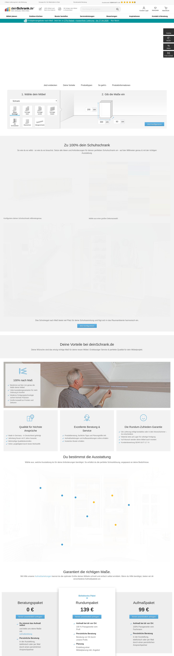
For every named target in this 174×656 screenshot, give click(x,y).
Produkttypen (86, 85)
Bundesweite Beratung (80, 2)
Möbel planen (11, 16)
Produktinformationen (121, 85)
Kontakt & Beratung (160, 16)
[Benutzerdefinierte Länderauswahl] (165, 2)
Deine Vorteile (69, 85)
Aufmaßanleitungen (43, 576)
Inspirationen (134, 16)
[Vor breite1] (101, 122)
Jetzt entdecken (50, 85)
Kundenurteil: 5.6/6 (111, 2)
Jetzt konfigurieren (154, 124)
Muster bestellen (61, 16)
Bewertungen (112, 16)
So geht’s (102, 85)
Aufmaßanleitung (25, 634)
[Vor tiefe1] (117, 122)
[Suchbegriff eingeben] (100, 9)
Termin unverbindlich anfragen (30, 617)
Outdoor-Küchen (35, 16)
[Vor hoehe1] (88, 109)
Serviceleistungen (87, 16)
